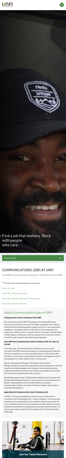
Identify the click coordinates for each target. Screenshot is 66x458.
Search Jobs (10, 258)
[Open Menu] (62, 5)
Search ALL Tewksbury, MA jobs (14, 304)
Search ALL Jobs (8, 288)
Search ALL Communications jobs (14, 293)
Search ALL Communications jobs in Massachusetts (21, 298)
